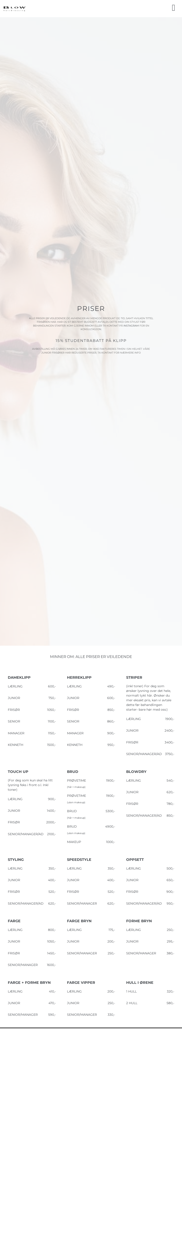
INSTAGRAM (131, 325)
